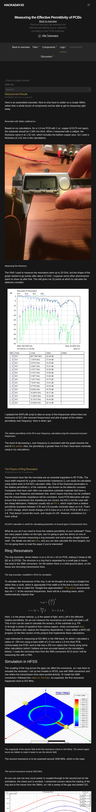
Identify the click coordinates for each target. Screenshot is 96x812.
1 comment (27, 97)
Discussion (47, 56)
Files (36, 46)
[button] (89, 5)
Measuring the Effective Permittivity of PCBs (48, 17)
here (37, 541)
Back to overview (48, 21)
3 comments (28, 472)
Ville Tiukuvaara (48, 35)
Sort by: (9, 84)
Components (49, 46)
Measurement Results (16, 94)
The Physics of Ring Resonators (21, 469)
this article (17, 446)
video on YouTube (40, 678)
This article (70, 588)
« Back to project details (17, 80)
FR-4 (56, 503)
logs (63, 46)
